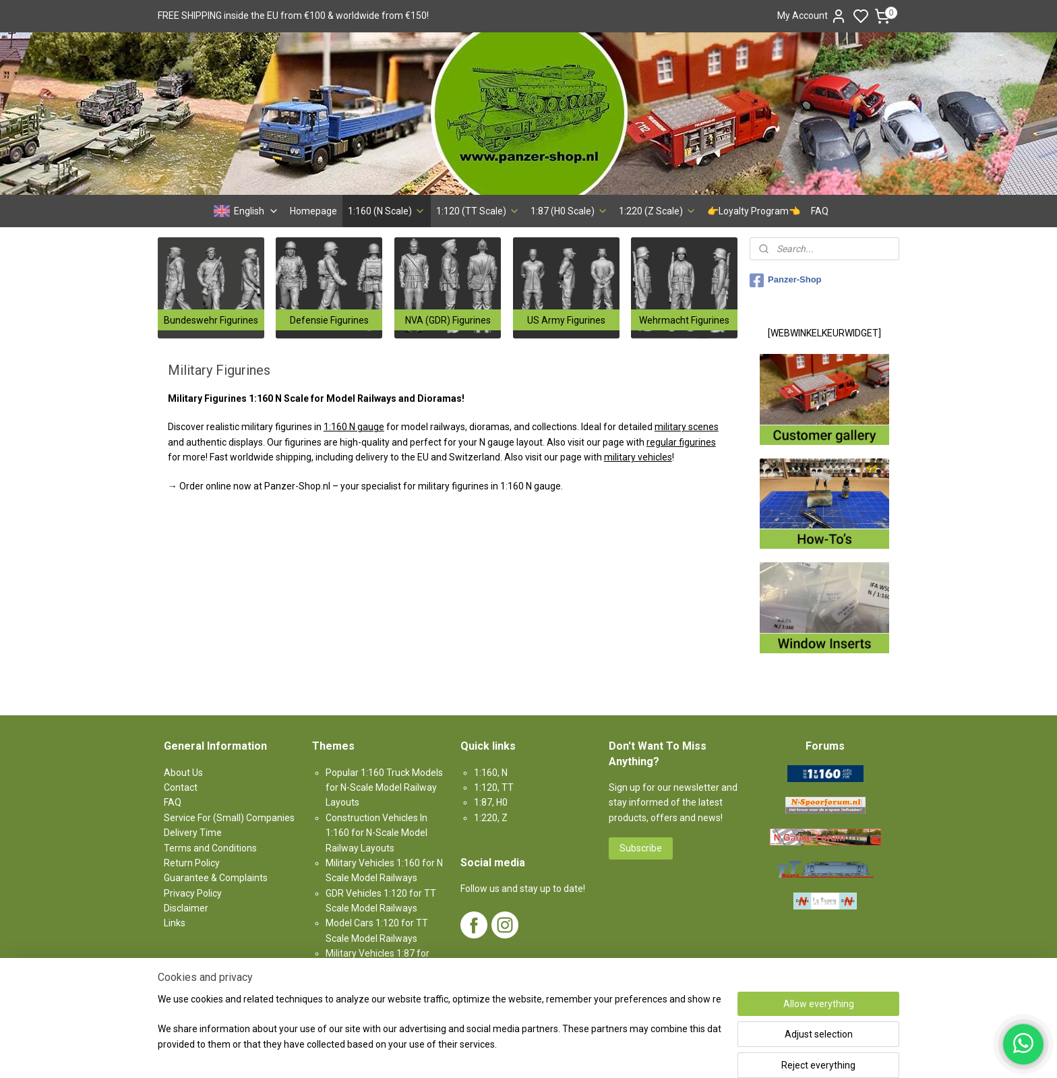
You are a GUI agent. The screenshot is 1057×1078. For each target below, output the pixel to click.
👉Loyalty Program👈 (753, 211)
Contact (181, 787)
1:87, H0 (491, 802)
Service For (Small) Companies (229, 817)
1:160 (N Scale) (386, 211)
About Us (183, 772)
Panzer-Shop (785, 280)
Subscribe (641, 848)
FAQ (819, 211)
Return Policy (192, 863)
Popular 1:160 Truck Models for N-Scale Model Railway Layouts (384, 787)
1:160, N (491, 772)
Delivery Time (193, 832)
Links (174, 923)
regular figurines (681, 442)
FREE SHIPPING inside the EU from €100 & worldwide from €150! (293, 15)
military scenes (687, 426)
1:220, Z (491, 817)
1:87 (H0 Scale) (569, 211)
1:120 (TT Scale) (478, 211)
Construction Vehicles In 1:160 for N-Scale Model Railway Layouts (376, 833)
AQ (174, 802)
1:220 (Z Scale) (657, 211)
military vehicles (638, 457)
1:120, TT (494, 787)
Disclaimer (186, 908)
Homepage (313, 211)
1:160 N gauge (354, 426)
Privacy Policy (193, 893)
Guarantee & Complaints (216, 877)
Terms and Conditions (210, 848)
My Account (812, 16)
